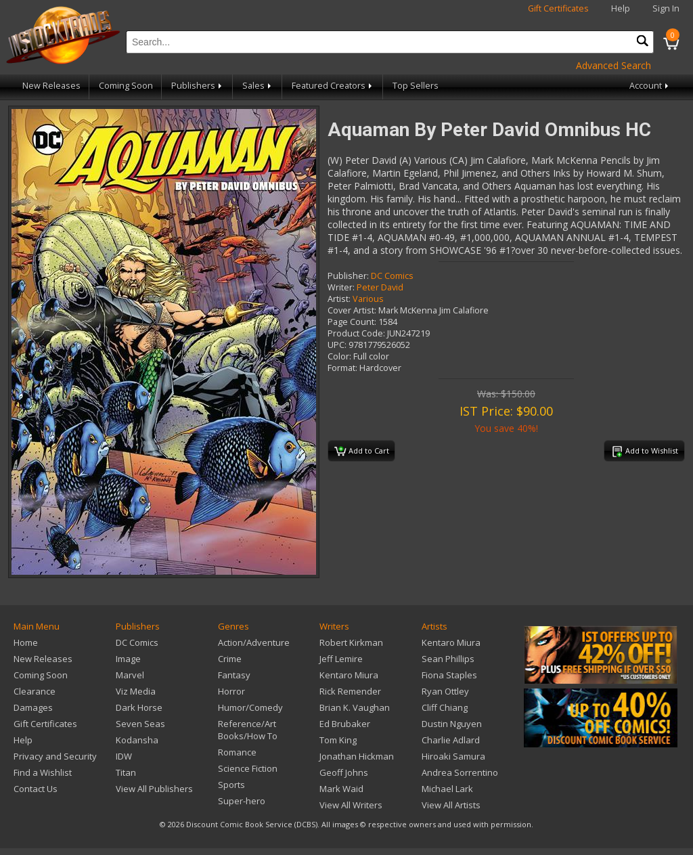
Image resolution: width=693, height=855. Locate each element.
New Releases (51, 85)
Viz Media (136, 691)
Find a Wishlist (43, 772)
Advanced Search (613, 65)
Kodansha (137, 740)
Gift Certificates (558, 8)
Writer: (341, 287)
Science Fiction (247, 768)
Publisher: (348, 276)
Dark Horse (139, 707)
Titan (126, 772)
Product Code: (356, 333)
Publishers (197, 85)
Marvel (130, 675)
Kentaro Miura (348, 675)
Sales (257, 85)
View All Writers (350, 805)
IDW (124, 756)
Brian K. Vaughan (354, 707)
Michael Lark (447, 789)
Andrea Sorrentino (460, 772)
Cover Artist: (352, 310)
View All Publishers (154, 789)
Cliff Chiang (445, 707)
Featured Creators (333, 85)
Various (368, 299)
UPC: (337, 345)
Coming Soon (126, 85)
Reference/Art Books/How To (247, 730)
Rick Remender (350, 691)
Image (128, 659)
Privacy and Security (55, 756)
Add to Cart (361, 451)
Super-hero (241, 801)
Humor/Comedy (250, 707)
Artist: (339, 299)
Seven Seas (140, 724)
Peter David (380, 287)
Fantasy (234, 675)
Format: (342, 368)
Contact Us (36, 789)
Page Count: (352, 322)
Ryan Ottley (445, 691)
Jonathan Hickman (356, 756)
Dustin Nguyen (452, 724)
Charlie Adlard (451, 740)
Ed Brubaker (344, 724)
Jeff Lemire (341, 659)
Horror (231, 691)
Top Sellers (416, 85)
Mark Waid (341, 789)
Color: (339, 356)
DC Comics (392, 276)
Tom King (338, 740)
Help (620, 8)
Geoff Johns (343, 772)
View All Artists (451, 805)
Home (26, 642)
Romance (237, 752)
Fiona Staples (449, 675)
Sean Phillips (448, 659)
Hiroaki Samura (453, 756)
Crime (230, 659)
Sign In (665, 8)
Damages (33, 707)
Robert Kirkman (351, 642)
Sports (231, 785)
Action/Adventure (254, 642)
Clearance (34, 691)
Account (650, 85)
